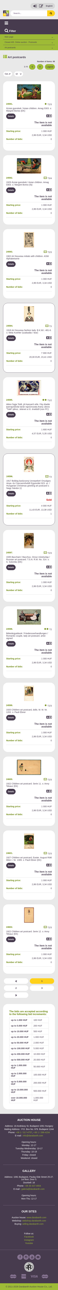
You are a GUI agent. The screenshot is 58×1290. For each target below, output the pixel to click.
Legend (50, 67)
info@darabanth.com (33, 1135)
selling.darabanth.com (32, 1224)
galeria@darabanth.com (33, 1189)
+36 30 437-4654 (33, 1186)
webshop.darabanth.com (34, 1220)
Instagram (29, 1240)
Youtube (29, 1243)
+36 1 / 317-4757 (24, 1132)
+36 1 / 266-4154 (41, 1132)
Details (11, 116)
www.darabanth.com (36, 1217)
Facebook (29, 1237)
